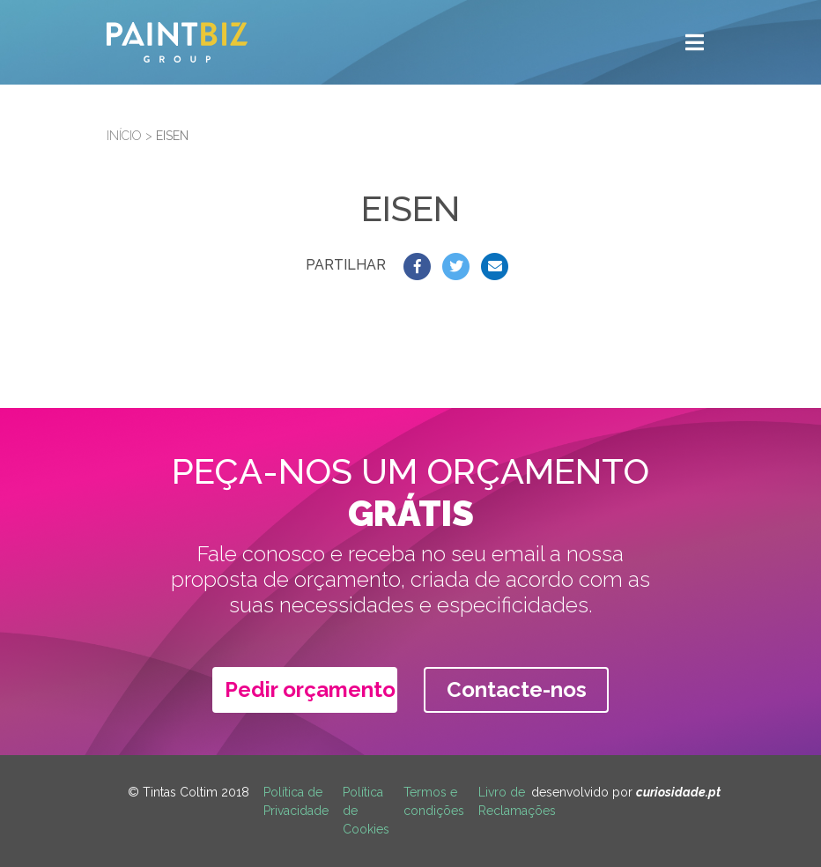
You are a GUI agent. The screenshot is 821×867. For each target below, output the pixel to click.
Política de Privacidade (296, 801)
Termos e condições (433, 801)
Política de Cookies (366, 810)
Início (124, 136)
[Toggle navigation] (694, 42)
